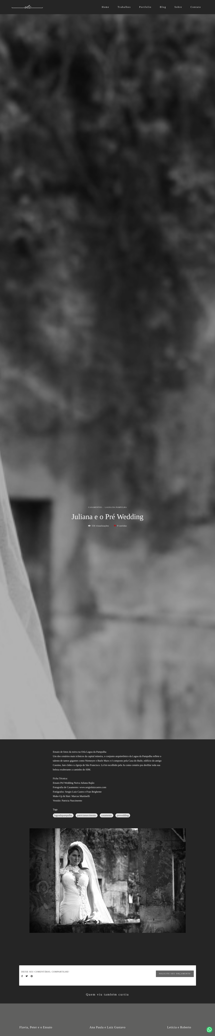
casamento (106, 815)
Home (105, 7)
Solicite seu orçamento (175, 974)
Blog (163, 7)
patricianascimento (86, 815)
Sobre (178, 7)
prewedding (123, 815)
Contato (196, 7)
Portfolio (145, 7)
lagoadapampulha (63, 815)
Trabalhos (124, 7)
